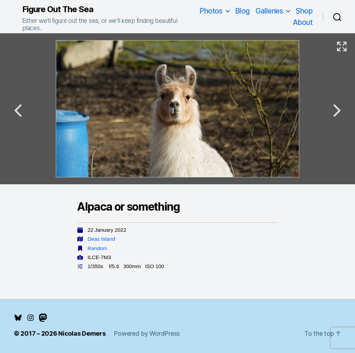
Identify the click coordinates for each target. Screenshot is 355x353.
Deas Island (101, 239)
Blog (242, 11)
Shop (303, 11)
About (302, 22)
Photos (211, 11)
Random (97, 248)
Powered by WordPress (147, 333)
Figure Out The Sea (57, 9)
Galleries (269, 11)
